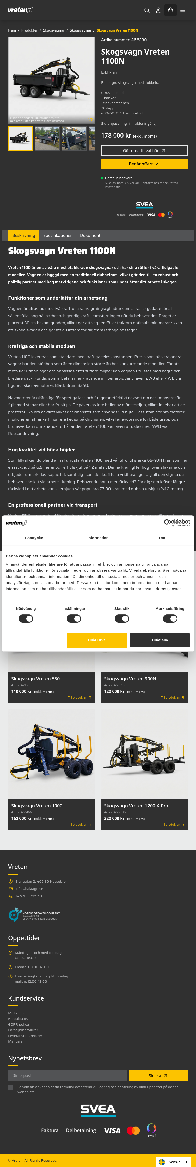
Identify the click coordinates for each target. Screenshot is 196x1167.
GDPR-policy (18, 1024)
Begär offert (144, 164)
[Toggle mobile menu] (183, 10)
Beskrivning (23, 235)
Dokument (90, 235)
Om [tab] (162, 538)
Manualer (16, 1041)
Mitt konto (16, 1013)
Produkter (29, 30)
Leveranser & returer (25, 1035)
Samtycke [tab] (34, 538)
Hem (12, 30)
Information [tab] (98, 538)
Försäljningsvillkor (23, 1030)
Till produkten (80, 697)
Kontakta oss (18, 1018)
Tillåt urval (97, 640)
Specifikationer (57, 235)
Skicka (158, 1075)
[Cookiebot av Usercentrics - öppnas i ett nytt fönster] (167, 523)
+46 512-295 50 (28, 895)
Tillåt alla (159, 640)
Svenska (169, 1162)
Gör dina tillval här (144, 150)
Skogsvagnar (53, 30)
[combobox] (173, 1162)
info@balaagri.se (29, 888)
